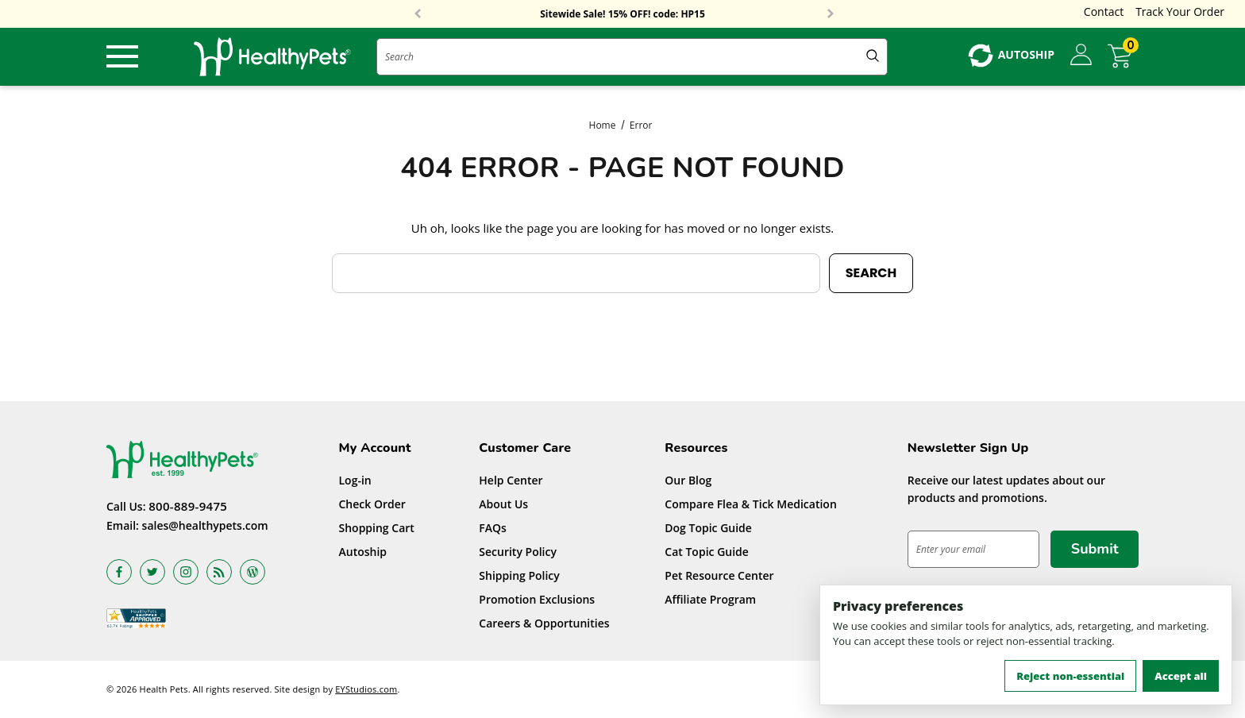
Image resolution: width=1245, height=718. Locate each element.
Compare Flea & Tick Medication (751, 503)
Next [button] (830, 14)
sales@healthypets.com (205, 524)
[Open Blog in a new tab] (252, 571)
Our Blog (688, 480)
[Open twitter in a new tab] (152, 571)
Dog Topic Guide (708, 527)
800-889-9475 (187, 505)
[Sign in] (1081, 56)
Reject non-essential (1070, 676)
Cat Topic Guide (707, 551)
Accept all (1180, 676)
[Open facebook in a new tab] (119, 571)
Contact (1104, 11)
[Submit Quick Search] (872, 57)
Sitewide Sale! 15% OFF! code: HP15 (622, 14)
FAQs (493, 527)
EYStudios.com (366, 689)
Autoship (363, 551)
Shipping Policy (519, 575)
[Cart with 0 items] (1123, 56)
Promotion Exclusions (537, 599)
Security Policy (518, 551)
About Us (503, 503)
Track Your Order (1179, 11)
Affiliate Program (710, 599)
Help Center (510, 480)
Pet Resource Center (719, 575)
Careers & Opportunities (544, 623)
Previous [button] (417, 14)
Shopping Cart (376, 527)
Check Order (372, 503)
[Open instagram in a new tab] (186, 571)
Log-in (355, 480)
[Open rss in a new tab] (219, 571)
